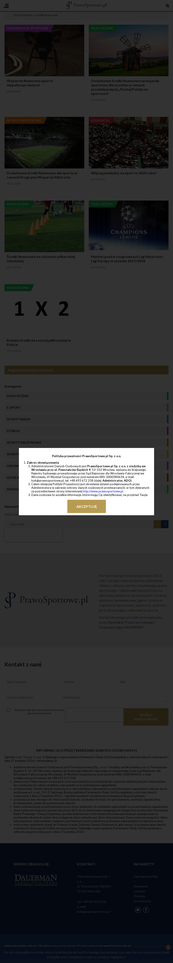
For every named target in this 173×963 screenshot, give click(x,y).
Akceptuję (86, 506)
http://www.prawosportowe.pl (103, 491)
